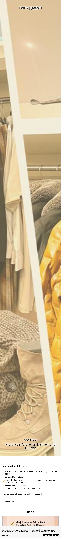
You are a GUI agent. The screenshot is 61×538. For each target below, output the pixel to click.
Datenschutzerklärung (6, 535)
